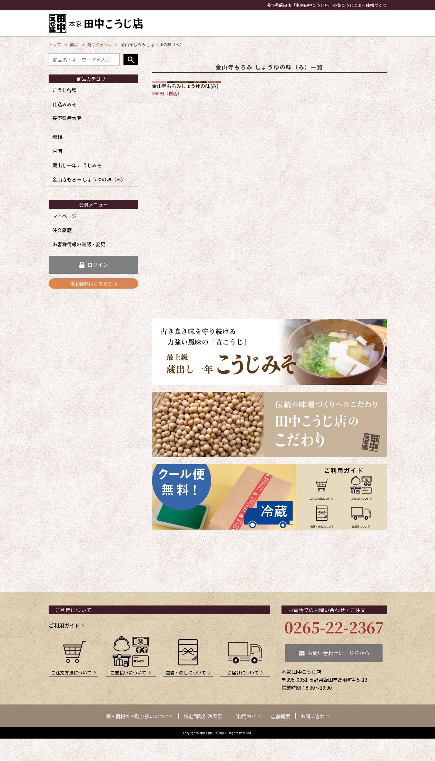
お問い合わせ (347, 29)
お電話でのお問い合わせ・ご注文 (327, 609)
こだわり (309, 23)
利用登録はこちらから (93, 283)
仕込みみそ (64, 104)
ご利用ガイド (64, 625)
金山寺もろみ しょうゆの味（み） (89, 179)
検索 (130, 59)
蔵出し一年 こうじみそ (77, 165)
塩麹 (267, 23)
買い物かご (373, 29)
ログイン (97, 264)
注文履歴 (62, 230)
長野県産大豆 (66, 117)
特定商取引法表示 (203, 716)
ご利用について (73, 609)
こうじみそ (217, 23)
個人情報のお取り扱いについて (140, 716)
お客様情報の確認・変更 (79, 244)
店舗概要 (280, 716)
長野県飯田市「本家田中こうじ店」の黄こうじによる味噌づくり (327, 5)
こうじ (246, 23)
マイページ (64, 215)
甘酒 (285, 23)
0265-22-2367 (334, 627)
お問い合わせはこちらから (338, 653)
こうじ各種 (64, 90)
